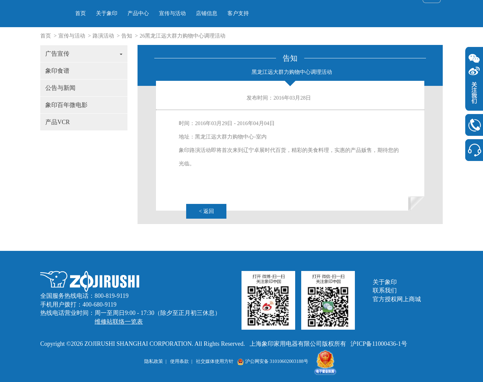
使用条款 (179, 361)
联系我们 (385, 290)
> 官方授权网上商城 (389, 8)
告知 (126, 36)
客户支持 (325, 13)
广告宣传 (83, 53)
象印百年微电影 (66, 105)
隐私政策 (153, 361)
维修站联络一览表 (119, 321)
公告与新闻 (60, 88)
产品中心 (225, 13)
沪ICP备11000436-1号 (379, 343)
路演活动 (103, 36)
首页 (168, 13)
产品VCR (57, 122)
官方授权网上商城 (397, 299)
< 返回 (206, 211)
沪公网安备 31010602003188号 (272, 361)
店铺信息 (294, 13)
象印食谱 (57, 70)
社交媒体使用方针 (214, 361)
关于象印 (194, 13)
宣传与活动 (260, 13)
